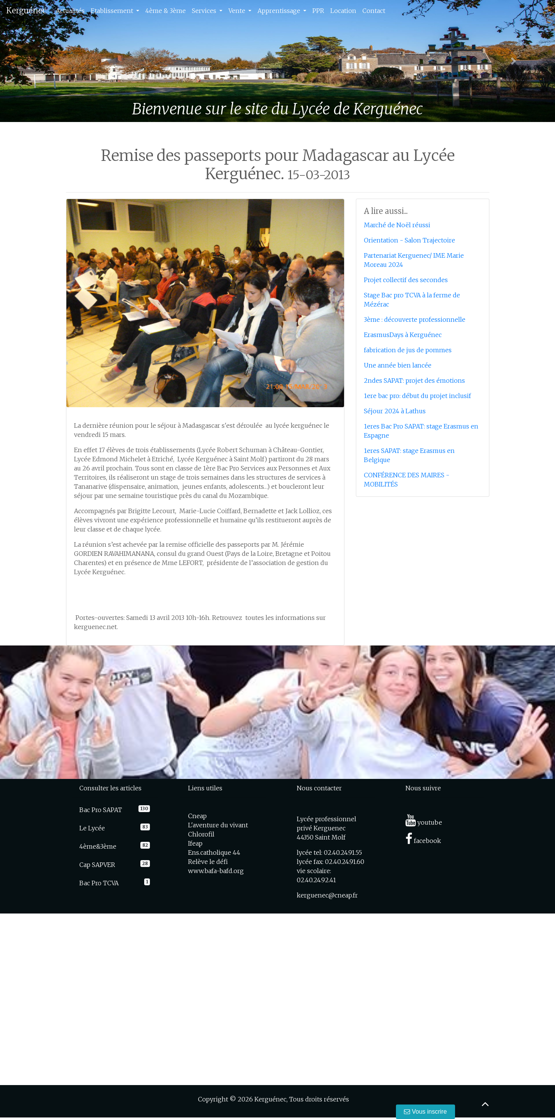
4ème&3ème (97, 846)
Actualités (70, 10)
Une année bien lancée (397, 365)
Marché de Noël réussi (397, 225)
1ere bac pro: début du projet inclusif (417, 396)
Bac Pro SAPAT (100, 810)
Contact (373, 10)
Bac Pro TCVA (99, 883)
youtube (423, 822)
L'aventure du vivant (218, 825)
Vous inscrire (425, 1111)
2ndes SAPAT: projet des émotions (414, 380)
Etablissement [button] (113, 10)
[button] (41, 61)
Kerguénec (26, 10)
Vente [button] (237, 10)
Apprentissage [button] (279, 10)
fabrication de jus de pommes (408, 350)
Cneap (197, 816)
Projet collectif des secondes (406, 280)
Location (343, 10)
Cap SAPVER (97, 865)
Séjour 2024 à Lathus (395, 411)
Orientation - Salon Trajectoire (409, 240)
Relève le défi (208, 861)
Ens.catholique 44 (214, 852)
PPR (318, 10)
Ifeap (195, 843)
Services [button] (205, 10)
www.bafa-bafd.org (216, 871)
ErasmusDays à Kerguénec (403, 335)
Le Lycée (92, 828)
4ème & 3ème (165, 10)
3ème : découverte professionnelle (414, 319)
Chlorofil (201, 834)
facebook (423, 840)
